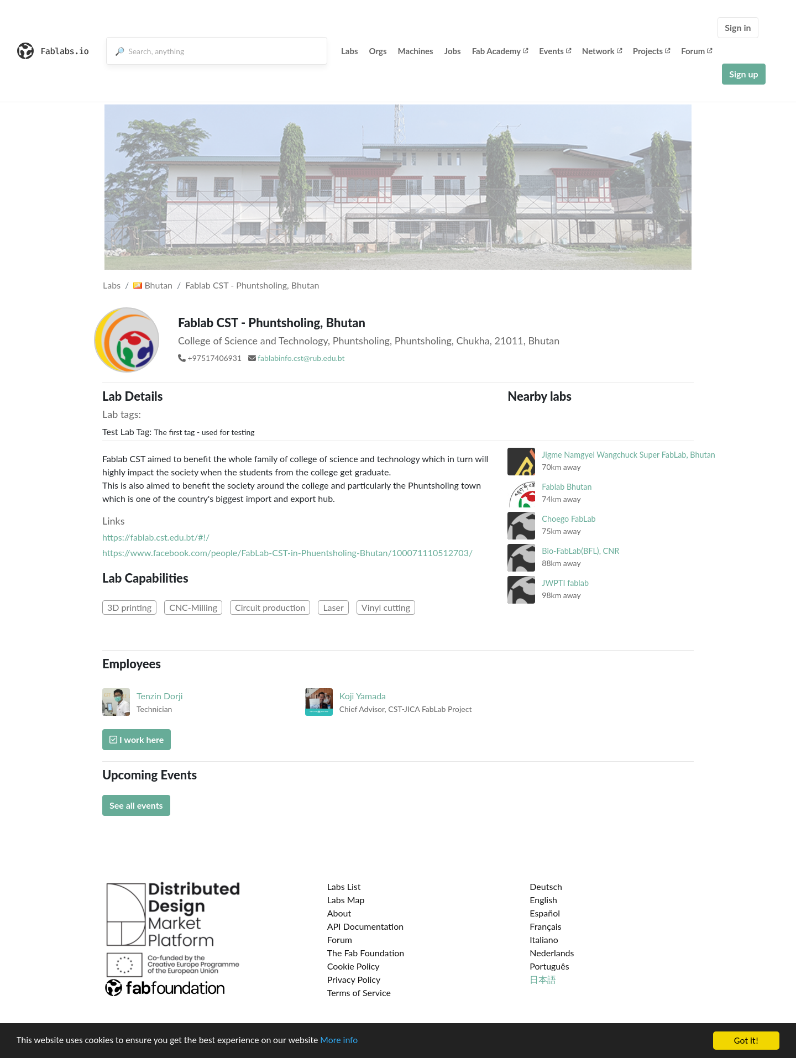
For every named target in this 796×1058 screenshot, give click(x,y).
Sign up (743, 74)
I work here (136, 739)
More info (340, 1051)
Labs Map (346, 899)
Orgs (378, 51)
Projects (651, 51)
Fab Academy (500, 51)
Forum (696, 51)
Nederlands (552, 952)
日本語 (543, 979)
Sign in (738, 27)
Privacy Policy (354, 979)
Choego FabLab (568, 518)
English (543, 899)
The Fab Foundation (366, 952)
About (339, 913)
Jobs (452, 51)
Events (555, 51)
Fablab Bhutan (566, 486)
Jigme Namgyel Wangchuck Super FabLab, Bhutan (628, 454)
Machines (415, 51)
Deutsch (546, 886)
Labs (349, 51)
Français (545, 926)
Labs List (344, 886)
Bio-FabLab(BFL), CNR (580, 551)
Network (602, 51)
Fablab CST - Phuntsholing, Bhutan (252, 285)
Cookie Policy (353, 966)
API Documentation (365, 926)
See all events (136, 805)
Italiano (544, 939)
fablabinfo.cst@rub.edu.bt (301, 358)
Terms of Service (359, 992)
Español (545, 913)
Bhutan (152, 285)
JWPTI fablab (565, 583)
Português (549, 966)
